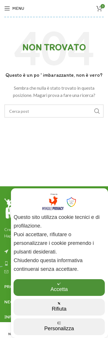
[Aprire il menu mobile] (14, 8)
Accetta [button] (59, 287)
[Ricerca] (54, 111)
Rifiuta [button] (59, 307)
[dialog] (59, 263)
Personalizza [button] (59, 326)
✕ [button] (100, 196)
